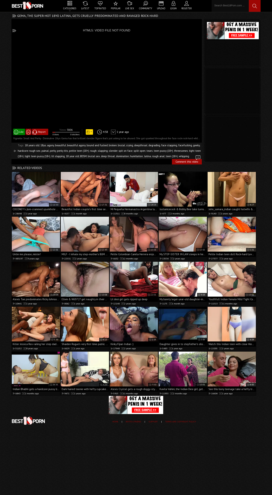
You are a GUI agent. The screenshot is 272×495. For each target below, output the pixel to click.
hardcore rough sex (29, 150)
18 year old (72, 156)
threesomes (181, 150)
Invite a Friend (133, 421)
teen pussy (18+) (163, 150)
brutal (121, 145)
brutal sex (94, 156)
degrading (154, 145)
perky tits (62, 150)
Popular (115, 8)
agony (50, 145)
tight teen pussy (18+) (37, 156)
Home (115, 421)
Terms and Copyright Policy (180, 421)
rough (93, 150)
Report (42, 131)
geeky (196, 145)
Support (153, 421)
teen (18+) (172, 156)
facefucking (185, 145)
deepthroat (140, 145)
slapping (103, 150)
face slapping (169, 145)
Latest (85, 8)
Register (187, 8)
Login (173, 8)
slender (113, 150)
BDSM (83, 156)
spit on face (126, 150)
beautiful (60, 145)
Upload (161, 8)
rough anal (158, 156)
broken (113, 145)
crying (129, 145)
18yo (43, 145)
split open (139, 150)
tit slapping (58, 156)
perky (53, 150)
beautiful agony (76, 145)
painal (45, 150)
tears (150, 150)
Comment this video (188, 161)
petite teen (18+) (79, 150)
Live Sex (129, 8)
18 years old (32, 145)
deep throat (108, 156)
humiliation (136, 156)
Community (145, 8)
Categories (69, 8)
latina (147, 156)
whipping (184, 156)
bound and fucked (97, 145)
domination (122, 156)
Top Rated (100, 8)
